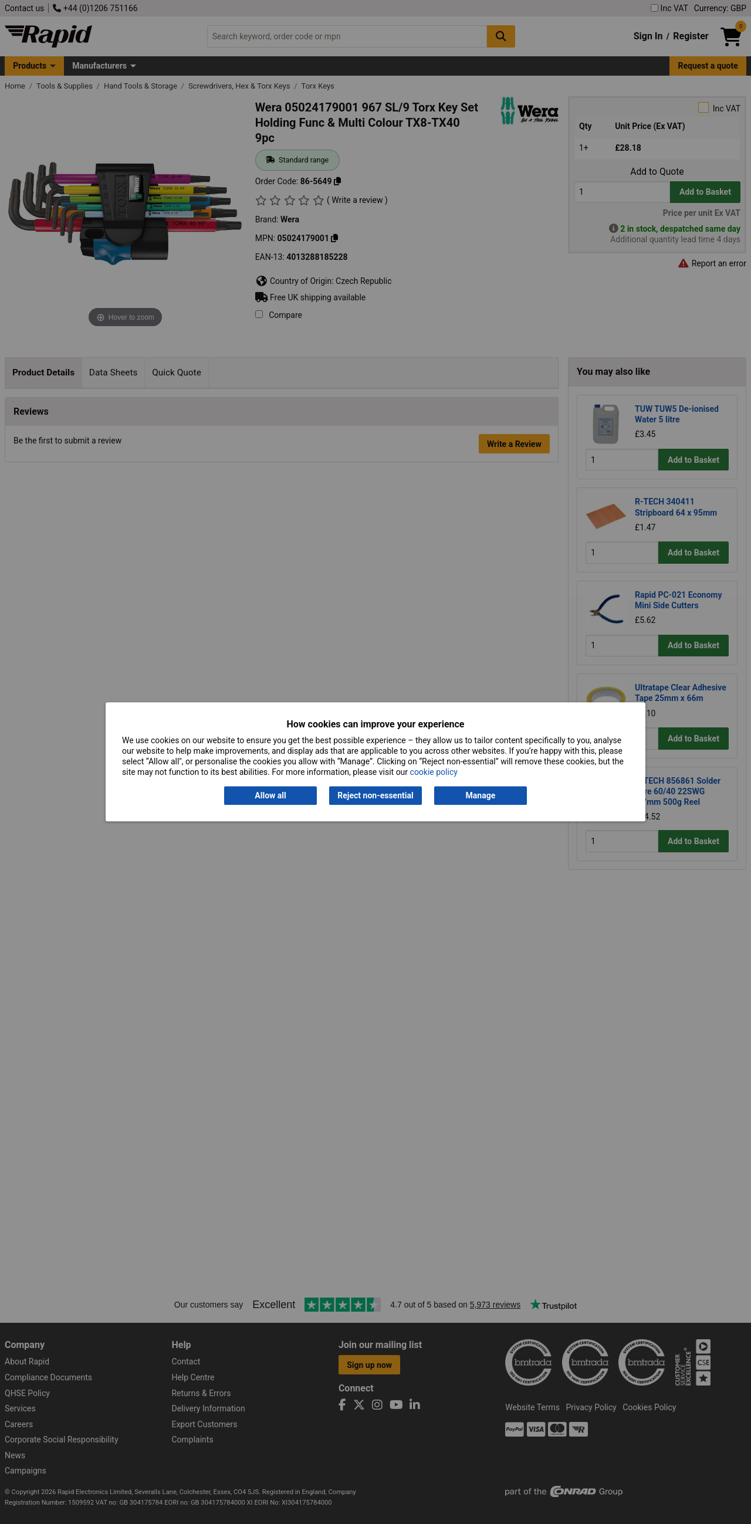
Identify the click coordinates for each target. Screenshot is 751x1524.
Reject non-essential (375, 795)
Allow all (270, 795)
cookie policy (434, 772)
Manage (481, 795)
